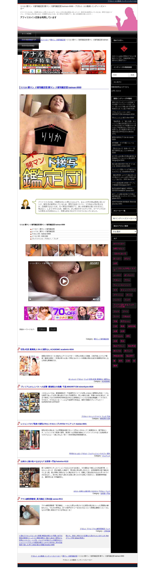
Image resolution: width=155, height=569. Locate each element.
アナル (89, 529)
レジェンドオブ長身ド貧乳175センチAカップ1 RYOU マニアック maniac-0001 (54, 424)
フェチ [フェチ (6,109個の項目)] (127, 300)
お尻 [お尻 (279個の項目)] (115, 263)
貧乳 (108, 453)
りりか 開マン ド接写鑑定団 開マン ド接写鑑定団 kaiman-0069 (51, 87)
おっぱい (77, 453)
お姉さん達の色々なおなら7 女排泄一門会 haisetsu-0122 (44, 461)
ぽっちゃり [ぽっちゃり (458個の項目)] (129, 275)
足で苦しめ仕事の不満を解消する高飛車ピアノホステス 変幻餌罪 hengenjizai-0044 (124, 158)
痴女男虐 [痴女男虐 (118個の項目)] (132, 346)
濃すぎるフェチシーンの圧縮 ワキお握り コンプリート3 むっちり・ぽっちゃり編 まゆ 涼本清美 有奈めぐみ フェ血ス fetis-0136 (123, 105)
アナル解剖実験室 (98, 529)
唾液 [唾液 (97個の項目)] (122, 326)
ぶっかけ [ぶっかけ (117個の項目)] (117, 275)
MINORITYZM (105, 418)
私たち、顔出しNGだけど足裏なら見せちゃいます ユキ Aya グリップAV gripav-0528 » (87, 537)
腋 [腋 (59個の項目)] (114, 361)
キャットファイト (94, 416)
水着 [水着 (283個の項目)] (115, 341)
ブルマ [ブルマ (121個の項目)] (116, 311)
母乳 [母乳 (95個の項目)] (128, 336)
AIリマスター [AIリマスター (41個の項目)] (119, 244)
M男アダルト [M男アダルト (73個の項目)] (118, 249)
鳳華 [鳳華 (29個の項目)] (115, 366)
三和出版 (107, 531)
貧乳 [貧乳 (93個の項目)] (121, 361)
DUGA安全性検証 (69, 34)
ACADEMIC (106, 381)
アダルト (42, 329)
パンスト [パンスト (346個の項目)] (117, 300)
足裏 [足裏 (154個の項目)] (128, 361)
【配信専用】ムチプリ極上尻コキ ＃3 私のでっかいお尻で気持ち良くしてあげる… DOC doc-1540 (124, 177)
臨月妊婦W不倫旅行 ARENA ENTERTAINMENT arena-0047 (123, 189)
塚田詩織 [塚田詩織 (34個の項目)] (131, 326)
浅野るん (107, 379)
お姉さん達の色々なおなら (88, 491)
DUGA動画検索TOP (47, 34)
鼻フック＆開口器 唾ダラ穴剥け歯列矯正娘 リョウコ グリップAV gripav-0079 (124, 196)
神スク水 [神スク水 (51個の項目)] (117, 351)
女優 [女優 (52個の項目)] (115, 331)
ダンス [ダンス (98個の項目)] (129, 295)
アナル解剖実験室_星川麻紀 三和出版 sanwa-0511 (42, 499)
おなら (76, 491)
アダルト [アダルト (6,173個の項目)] (117, 280)
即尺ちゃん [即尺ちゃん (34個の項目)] (125, 321)
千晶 (108, 416)
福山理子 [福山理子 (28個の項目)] (130, 356)
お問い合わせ (116, 91)
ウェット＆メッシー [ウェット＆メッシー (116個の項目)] (121, 285)
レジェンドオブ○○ (100, 453)
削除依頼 (87, 34)
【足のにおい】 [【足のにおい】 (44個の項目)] (120, 253)
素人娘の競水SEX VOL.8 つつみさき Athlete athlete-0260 (123, 165)
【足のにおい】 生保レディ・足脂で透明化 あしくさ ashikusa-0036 (123, 151)
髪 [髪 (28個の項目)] (134, 361)
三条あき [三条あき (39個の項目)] (126, 316)
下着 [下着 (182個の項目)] (115, 321)
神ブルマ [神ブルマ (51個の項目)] (128, 351)
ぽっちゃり (73, 379)
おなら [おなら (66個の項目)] (127, 258)
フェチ (53, 329)
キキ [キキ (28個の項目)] (115, 290)
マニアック (106, 456)
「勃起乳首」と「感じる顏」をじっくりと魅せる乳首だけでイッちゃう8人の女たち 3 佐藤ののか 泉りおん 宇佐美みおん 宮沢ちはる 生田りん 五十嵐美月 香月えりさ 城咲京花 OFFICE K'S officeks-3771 (124, 127)
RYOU (71, 453)
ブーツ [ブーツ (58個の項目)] (125, 311)
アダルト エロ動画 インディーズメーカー (34, 40)
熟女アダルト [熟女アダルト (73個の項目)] (119, 346)
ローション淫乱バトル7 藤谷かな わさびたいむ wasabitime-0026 (124, 171)
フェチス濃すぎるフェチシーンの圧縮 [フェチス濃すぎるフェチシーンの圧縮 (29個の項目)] (123, 306)
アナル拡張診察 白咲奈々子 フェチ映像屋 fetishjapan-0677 (123, 184)
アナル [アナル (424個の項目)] (127, 280)
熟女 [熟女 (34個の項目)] (122, 341)
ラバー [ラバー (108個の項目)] (116, 316)
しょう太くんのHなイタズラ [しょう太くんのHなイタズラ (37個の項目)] (124, 269)
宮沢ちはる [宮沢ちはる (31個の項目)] (118, 336)
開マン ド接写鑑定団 (57, 40)
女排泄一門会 (105, 493)
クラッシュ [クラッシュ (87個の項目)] (118, 295)
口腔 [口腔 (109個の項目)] (115, 326)
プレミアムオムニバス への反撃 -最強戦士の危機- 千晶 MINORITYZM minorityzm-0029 (57, 387)
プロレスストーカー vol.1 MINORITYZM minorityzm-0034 (123, 113)
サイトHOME (26, 34)
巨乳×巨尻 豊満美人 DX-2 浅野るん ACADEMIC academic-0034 (47, 349)
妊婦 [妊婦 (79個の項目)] (122, 331)
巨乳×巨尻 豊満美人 (96, 379)
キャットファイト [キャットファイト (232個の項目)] (128, 290)
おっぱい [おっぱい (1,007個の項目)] (117, 258)
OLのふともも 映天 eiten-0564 (123, 118)
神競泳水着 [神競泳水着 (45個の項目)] (118, 356)
